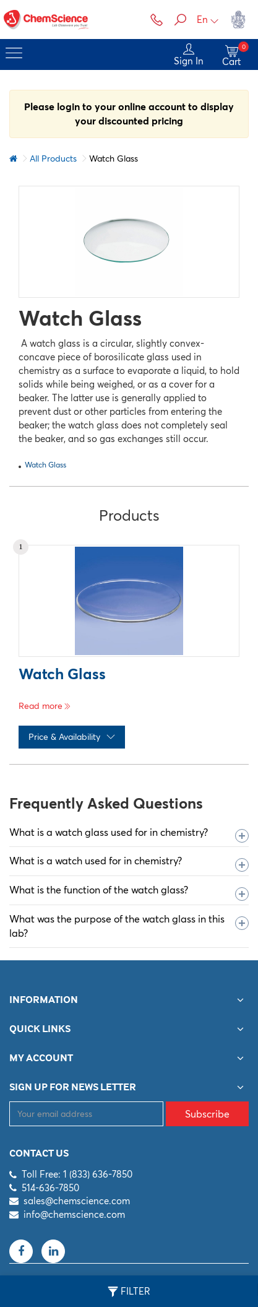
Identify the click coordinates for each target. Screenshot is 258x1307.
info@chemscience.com (74, 1214)
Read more (45, 705)
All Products (53, 158)
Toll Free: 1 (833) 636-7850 (77, 1174)
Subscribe (207, 1114)
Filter (129, 1291)
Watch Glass (45, 464)
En (208, 19)
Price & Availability (71, 736)
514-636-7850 (50, 1188)
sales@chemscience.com (77, 1201)
